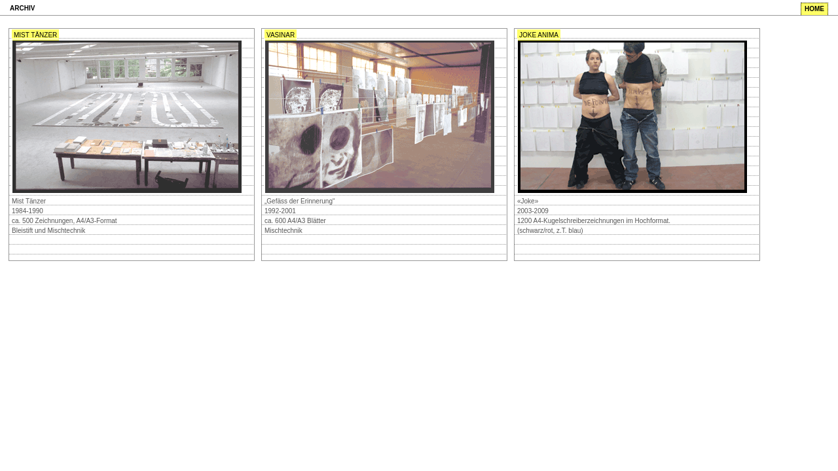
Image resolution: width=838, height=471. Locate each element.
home (814, 8)
